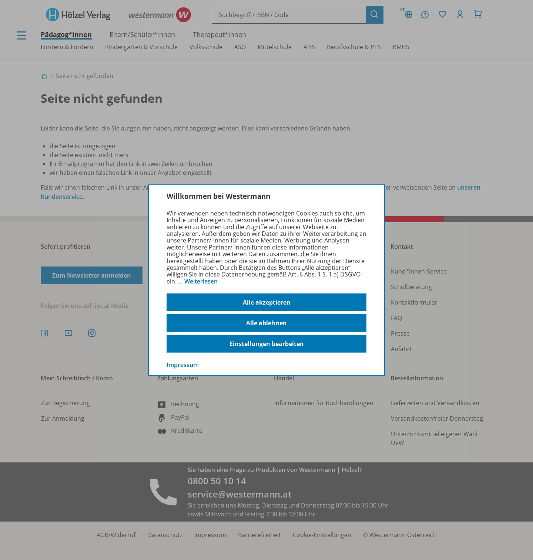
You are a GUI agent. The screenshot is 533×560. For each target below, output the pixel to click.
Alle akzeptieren (267, 302)
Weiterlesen (201, 281)
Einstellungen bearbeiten (266, 344)
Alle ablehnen (266, 323)
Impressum (183, 365)
